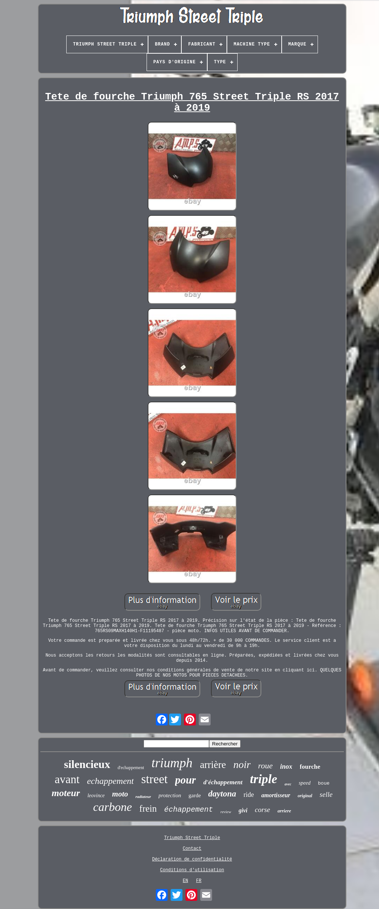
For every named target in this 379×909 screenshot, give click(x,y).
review (226, 811)
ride (249, 794)
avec (288, 784)
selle (326, 794)
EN (185, 880)
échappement (188, 809)
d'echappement (131, 767)
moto (120, 793)
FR (198, 880)
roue (265, 765)
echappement (110, 781)
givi (243, 810)
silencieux (87, 764)
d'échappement (222, 782)
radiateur (143, 796)
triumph (171, 763)
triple (263, 779)
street (154, 779)
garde (194, 795)
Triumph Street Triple (192, 838)
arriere (284, 811)
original (305, 795)
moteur (66, 793)
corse (262, 810)
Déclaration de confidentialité (192, 859)
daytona (222, 793)
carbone (112, 807)
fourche (310, 766)
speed (305, 783)
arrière (213, 764)
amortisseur (275, 795)
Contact (192, 848)
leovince (96, 795)
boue (323, 783)
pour (185, 780)
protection (169, 795)
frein (148, 809)
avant (67, 779)
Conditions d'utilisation (192, 870)
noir (242, 764)
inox (286, 766)
